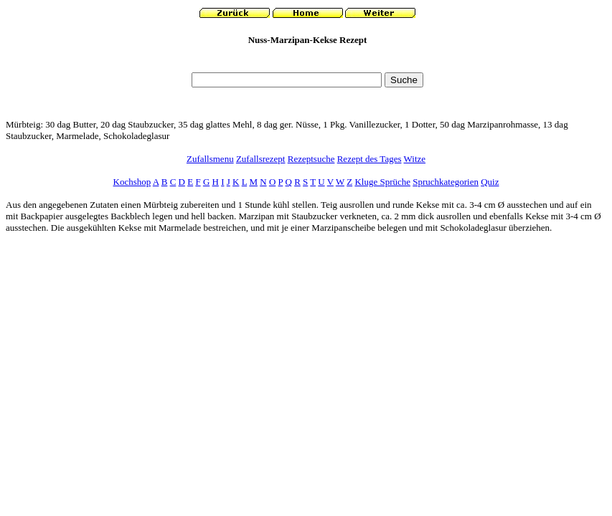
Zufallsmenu (210, 158)
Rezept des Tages (369, 158)
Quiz (490, 181)
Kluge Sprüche (382, 181)
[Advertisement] (308, 62)
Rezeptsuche (311, 158)
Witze (415, 158)
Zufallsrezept (261, 158)
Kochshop (132, 181)
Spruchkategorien (446, 181)
